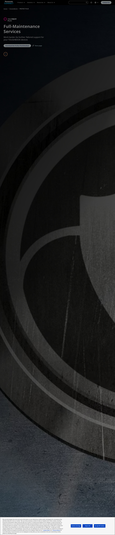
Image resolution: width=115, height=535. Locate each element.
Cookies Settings (76, 526)
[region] (57, 526)
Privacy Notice (56, 530)
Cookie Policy (46, 530)
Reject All (87, 526)
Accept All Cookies (99, 526)
